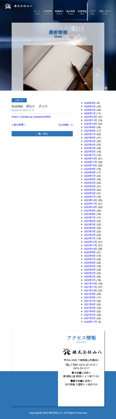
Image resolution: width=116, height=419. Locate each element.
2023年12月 (90, 200)
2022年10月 (90, 248)
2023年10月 (90, 207)
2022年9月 (90, 252)
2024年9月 (90, 168)
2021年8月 (90, 297)
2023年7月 (90, 217)
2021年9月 (90, 293)
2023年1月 (90, 238)
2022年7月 (90, 259)
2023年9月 (90, 210)
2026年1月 (90, 113)
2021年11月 (90, 287)
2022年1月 (90, 280)
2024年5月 (90, 182)
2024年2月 (90, 193)
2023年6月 (90, 221)
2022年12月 (90, 241)
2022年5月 (90, 266)
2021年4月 (90, 311)
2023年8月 (90, 214)
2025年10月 (90, 123)
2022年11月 (90, 245)
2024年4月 (90, 186)
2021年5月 (90, 307)
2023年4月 (90, 228)
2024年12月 (90, 158)
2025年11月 (90, 120)
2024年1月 (90, 196)
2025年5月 (90, 141)
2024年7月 (90, 175)
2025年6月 (90, 137)
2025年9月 (90, 127)
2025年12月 (90, 116)
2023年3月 (90, 231)
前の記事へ (20, 124)
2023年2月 (90, 234)
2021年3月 (90, 314)
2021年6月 (90, 304)
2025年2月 (90, 151)
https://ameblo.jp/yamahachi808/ (31, 116)
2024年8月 (90, 172)
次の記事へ (64, 124)
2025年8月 (90, 130)
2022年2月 (90, 276)
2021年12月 (90, 283)
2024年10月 (90, 165)
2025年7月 (90, 134)
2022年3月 (90, 273)
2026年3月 (90, 106)
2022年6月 (90, 262)
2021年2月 (90, 318)
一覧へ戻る (42, 133)
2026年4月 (90, 102)
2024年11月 (90, 162)
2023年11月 (90, 203)
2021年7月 (90, 300)
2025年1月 (90, 155)
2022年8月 (90, 255)
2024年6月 (90, 179)
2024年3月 (90, 189)
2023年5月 (90, 224)
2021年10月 (90, 290)
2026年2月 (90, 109)
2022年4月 (90, 269)
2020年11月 (90, 321)
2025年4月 (90, 144)
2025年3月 (90, 148)
